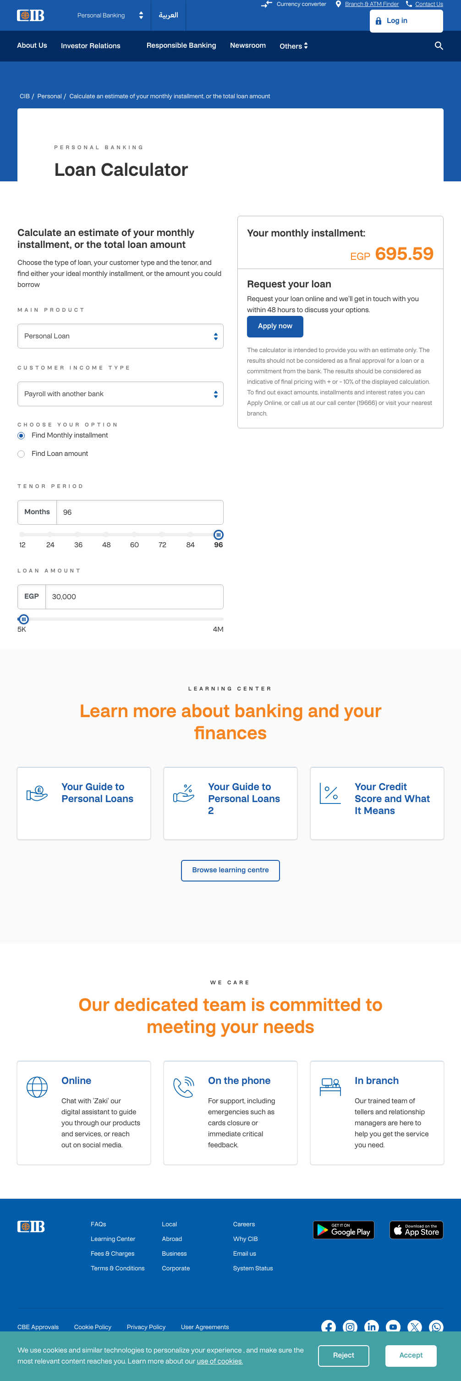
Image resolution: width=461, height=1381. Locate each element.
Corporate (176, 1270)
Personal (50, 96)
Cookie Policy (93, 1328)
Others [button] (291, 47)
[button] (110, 15)
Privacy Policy (146, 1328)
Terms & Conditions (118, 1270)
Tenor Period (51, 486)
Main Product (51, 310)
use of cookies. (220, 1361)
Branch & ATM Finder (367, 3)
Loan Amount (49, 570)
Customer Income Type (74, 368)
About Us (32, 46)
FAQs (98, 1226)
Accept (411, 1355)
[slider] (219, 535)
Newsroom (248, 46)
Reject (343, 1355)
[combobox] (120, 336)
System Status (253, 1270)
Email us (244, 1255)
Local (169, 1226)
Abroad (172, 1240)
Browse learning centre (230, 871)
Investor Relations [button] (91, 46)
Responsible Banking (181, 46)
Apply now (275, 326)
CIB (25, 96)
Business (174, 1255)
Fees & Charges (112, 1255)
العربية (168, 15)
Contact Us (424, 3)
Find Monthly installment (70, 435)
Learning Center (113, 1240)
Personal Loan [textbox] (47, 336)
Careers (244, 1226)
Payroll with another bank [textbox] (64, 394)
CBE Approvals (38, 1328)
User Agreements (205, 1328)
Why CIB (245, 1240)
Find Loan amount (60, 454)
